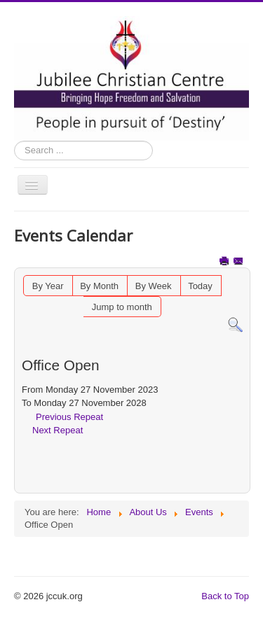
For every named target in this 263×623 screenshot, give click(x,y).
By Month (99, 286)
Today (200, 286)
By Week (153, 286)
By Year (48, 286)
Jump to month (122, 307)
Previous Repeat (69, 417)
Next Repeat (57, 430)
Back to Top (225, 596)
